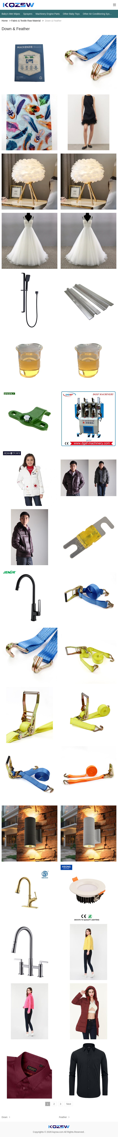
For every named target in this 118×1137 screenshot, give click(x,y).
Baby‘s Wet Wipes (11, 14)
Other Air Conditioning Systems (97, 14)
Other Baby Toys (71, 14)
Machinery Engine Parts (47, 14)
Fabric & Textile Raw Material (26, 20)
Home (5, 20)
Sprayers (27, 14)
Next (68, 1104)
